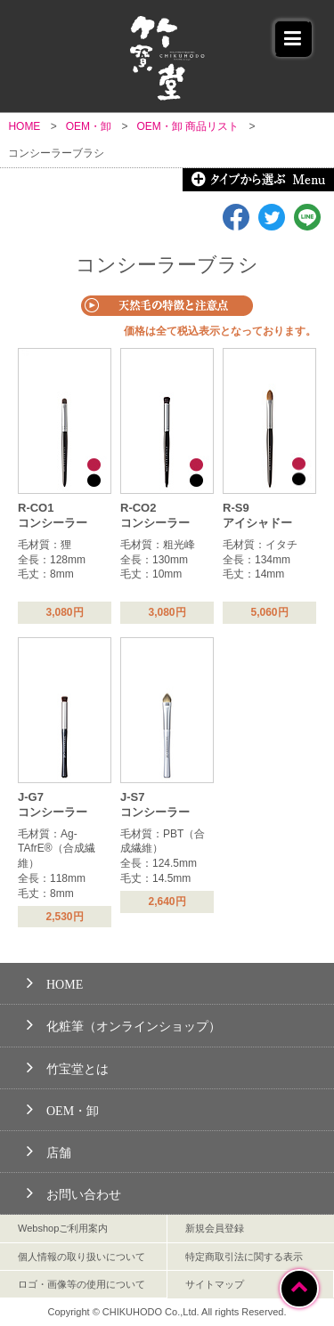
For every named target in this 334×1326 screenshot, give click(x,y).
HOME (55, 982)
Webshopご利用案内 (63, 1228)
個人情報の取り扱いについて (81, 1256)
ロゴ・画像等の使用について (81, 1284)
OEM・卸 (63, 1108)
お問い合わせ (74, 1192)
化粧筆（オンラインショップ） (124, 1024)
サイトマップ (214, 1284)
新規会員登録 (214, 1228)
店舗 (49, 1150)
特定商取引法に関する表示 (244, 1256)
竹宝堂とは (68, 1066)
